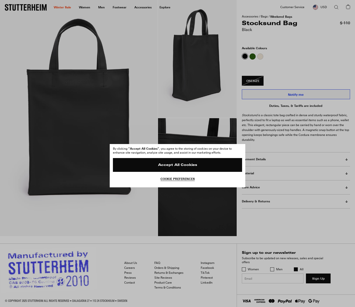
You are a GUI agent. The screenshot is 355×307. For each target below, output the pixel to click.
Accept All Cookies (177, 165)
